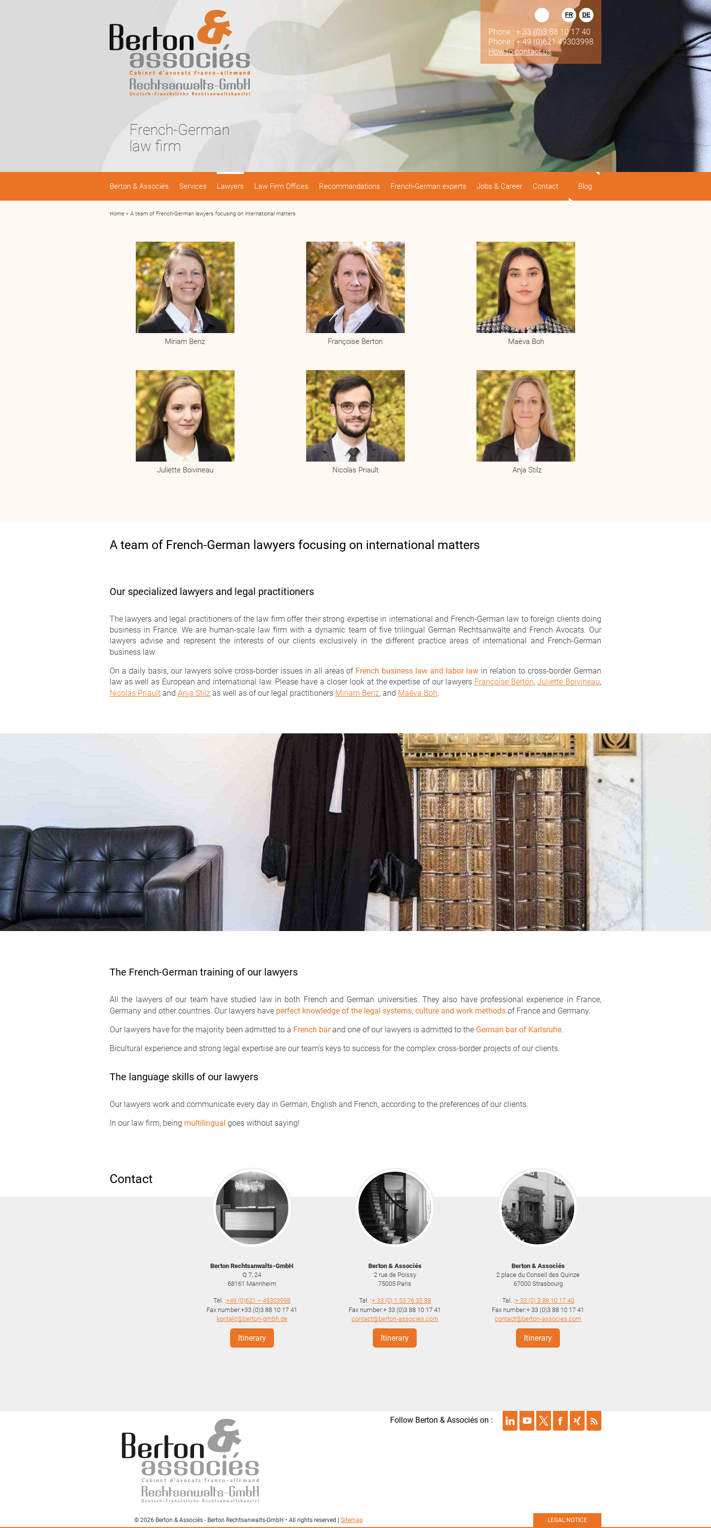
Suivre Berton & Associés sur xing (577, 1421)
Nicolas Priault (355, 470)
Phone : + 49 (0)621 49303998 (540, 41)
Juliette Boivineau (185, 470)
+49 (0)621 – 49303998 (258, 1300)
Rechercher (542, 15)
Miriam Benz (185, 341)
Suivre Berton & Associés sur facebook (560, 1421)
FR (569, 14)
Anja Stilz (526, 470)
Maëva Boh (526, 341)
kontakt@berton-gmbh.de (252, 1318)
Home (117, 214)
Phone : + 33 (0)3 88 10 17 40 (539, 31)
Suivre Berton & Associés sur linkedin (510, 1421)
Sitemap (352, 1520)
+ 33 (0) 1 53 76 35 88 (401, 1300)
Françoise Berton (355, 341)
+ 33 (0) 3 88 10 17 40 (544, 1300)
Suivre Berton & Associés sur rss (594, 1421)
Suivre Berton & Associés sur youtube (526, 1421)
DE (586, 14)
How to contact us (520, 51)
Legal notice (567, 1520)
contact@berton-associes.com (395, 1318)
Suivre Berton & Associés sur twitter (543, 1421)
